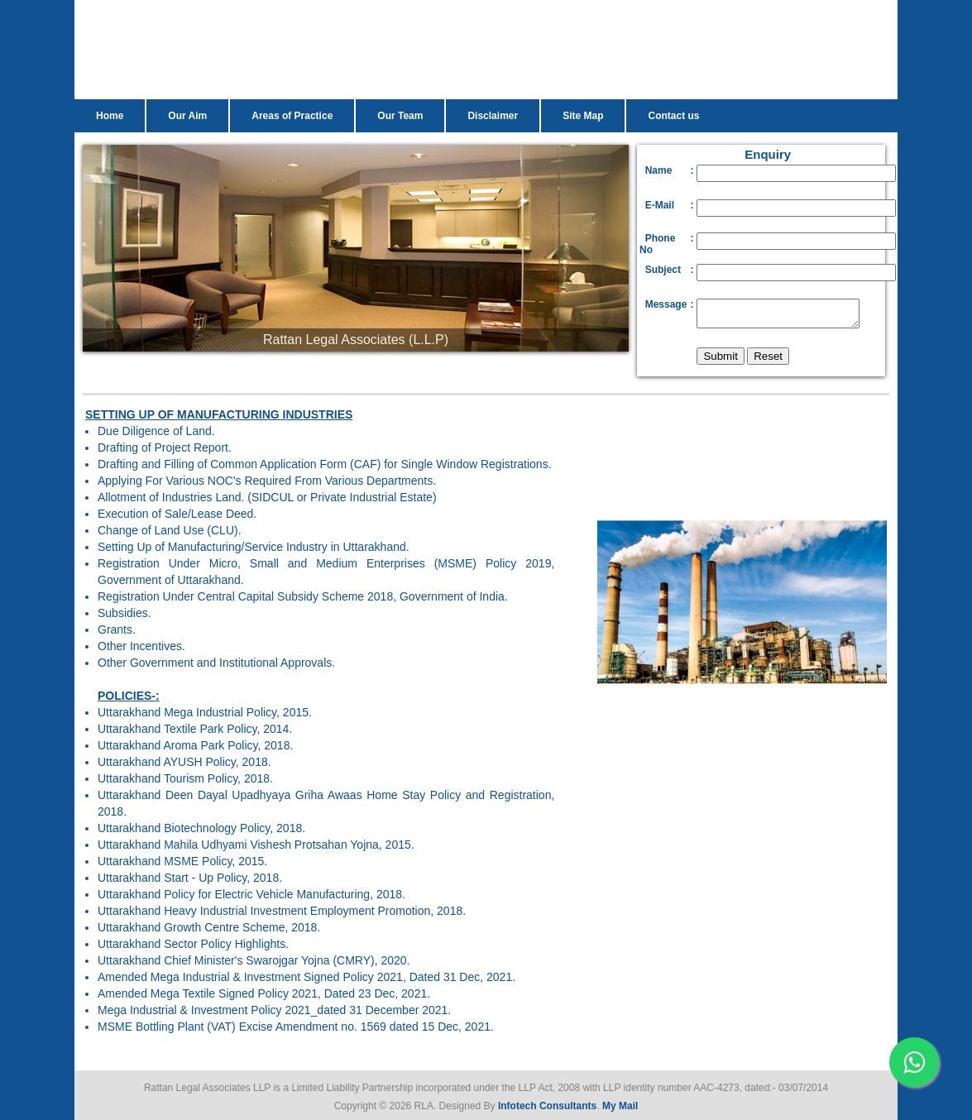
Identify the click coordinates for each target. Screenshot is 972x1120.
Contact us (673, 116)
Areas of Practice (292, 116)
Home (109, 116)
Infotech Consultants (547, 1106)
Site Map (583, 116)
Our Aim (187, 116)
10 (490, 377)
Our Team (400, 116)
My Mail (619, 1106)
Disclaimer (492, 116)
